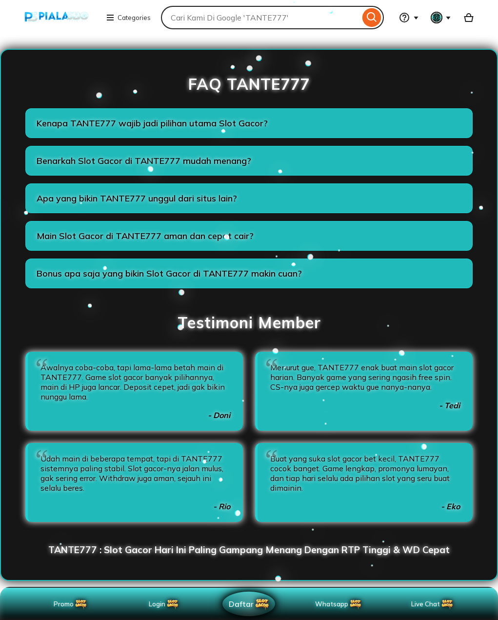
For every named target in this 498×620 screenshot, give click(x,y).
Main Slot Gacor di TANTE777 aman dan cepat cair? (145, 235)
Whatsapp (340, 604)
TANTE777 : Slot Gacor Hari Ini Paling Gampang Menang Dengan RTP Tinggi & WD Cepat (249, 550)
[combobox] (260, 17)
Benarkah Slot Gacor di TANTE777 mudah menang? (144, 160)
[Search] (372, 17)
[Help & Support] (409, 17)
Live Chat (432, 604)
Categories (128, 17)
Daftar (250, 603)
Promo (71, 604)
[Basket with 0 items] (468, 17)
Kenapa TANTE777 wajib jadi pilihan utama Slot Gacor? (152, 123)
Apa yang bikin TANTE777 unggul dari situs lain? (137, 198)
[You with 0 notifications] (441, 17)
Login (164, 604)
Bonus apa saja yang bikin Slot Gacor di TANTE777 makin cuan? (169, 273)
